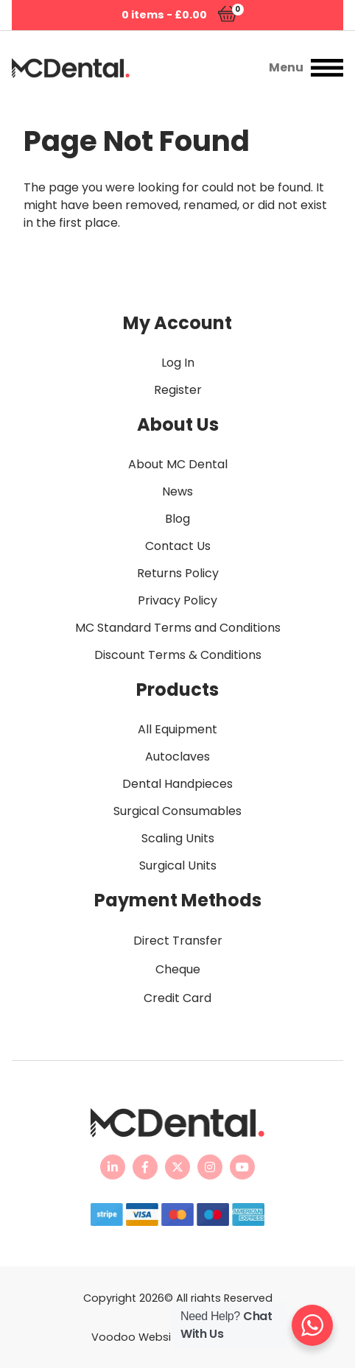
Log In (177, 362)
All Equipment (177, 729)
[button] (245, 68)
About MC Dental (178, 464)
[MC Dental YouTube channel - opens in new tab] (242, 1167)
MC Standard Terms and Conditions (178, 627)
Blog (177, 518)
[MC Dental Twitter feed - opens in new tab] (177, 1167)
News (177, 491)
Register (178, 389)
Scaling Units (177, 838)
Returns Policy (178, 573)
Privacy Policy (177, 600)
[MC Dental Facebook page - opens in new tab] (145, 1167)
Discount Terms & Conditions (177, 654)
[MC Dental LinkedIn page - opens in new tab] (112, 1167)
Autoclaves (177, 756)
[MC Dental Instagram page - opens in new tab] (209, 1167)
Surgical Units (178, 865)
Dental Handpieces (177, 783)
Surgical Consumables (177, 811)
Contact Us (178, 545)
